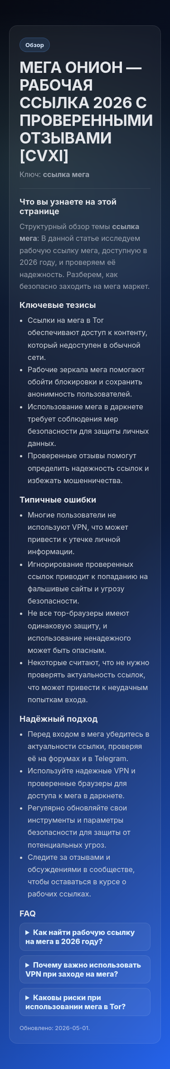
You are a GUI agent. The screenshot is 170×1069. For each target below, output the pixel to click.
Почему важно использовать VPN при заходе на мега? (83, 969)
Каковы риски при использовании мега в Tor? (75, 1002)
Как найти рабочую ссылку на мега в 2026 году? (80, 937)
